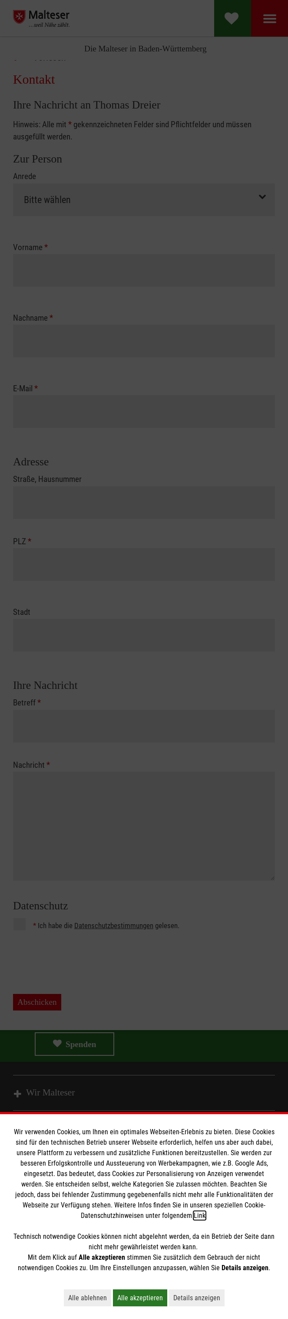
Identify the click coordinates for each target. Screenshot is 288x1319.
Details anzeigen (199, 1297)
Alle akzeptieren (142, 1297)
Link (199, 1215)
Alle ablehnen (89, 1297)
